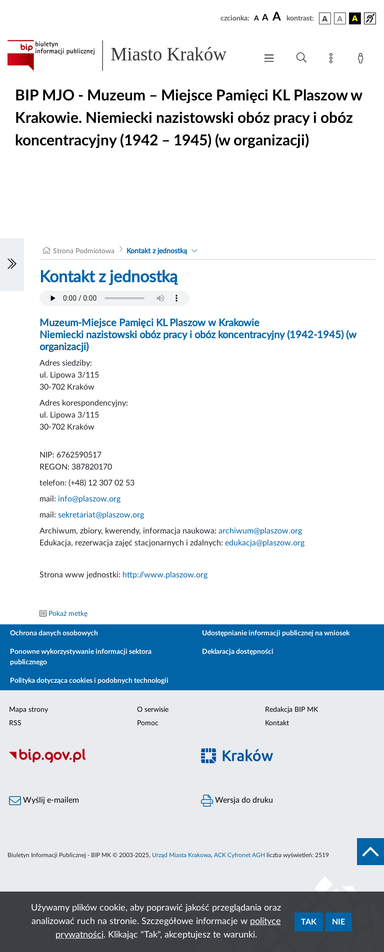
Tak (308, 922)
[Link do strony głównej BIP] (127, 55)
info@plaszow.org (89, 499)
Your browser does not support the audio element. (115, 298)
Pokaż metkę (68, 613)
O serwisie (152, 709)
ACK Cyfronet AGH (239, 855)
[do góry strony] (370, 851)
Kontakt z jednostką (156, 251)
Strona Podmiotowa (83, 251)
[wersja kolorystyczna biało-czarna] (340, 18)
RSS (15, 723)
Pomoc (147, 723)
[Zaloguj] (362, 59)
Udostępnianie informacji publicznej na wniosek (276, 633)
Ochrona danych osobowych (54, 633)
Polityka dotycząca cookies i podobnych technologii (89, 680)
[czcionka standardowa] (256, 18)
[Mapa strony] (333, 59)
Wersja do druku (237, 801)
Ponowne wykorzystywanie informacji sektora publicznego (81, 657)
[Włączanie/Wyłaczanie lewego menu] (12, 264)
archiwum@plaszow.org (260, 531)
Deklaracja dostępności (238, 651)
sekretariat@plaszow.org (101, 515)
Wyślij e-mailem (44, 801)
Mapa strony (28, 709)
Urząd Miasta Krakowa (181, 855)
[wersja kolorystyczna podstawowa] (325, 18)
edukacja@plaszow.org (264, 543)
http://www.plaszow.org (165, 575)
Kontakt (277, 723)
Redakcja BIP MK (291, 709)
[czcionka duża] (278, 17)
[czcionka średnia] (265, 18)
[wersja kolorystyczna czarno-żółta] (355, 18)
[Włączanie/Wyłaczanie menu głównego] (269, 59)
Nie (338, 922)
